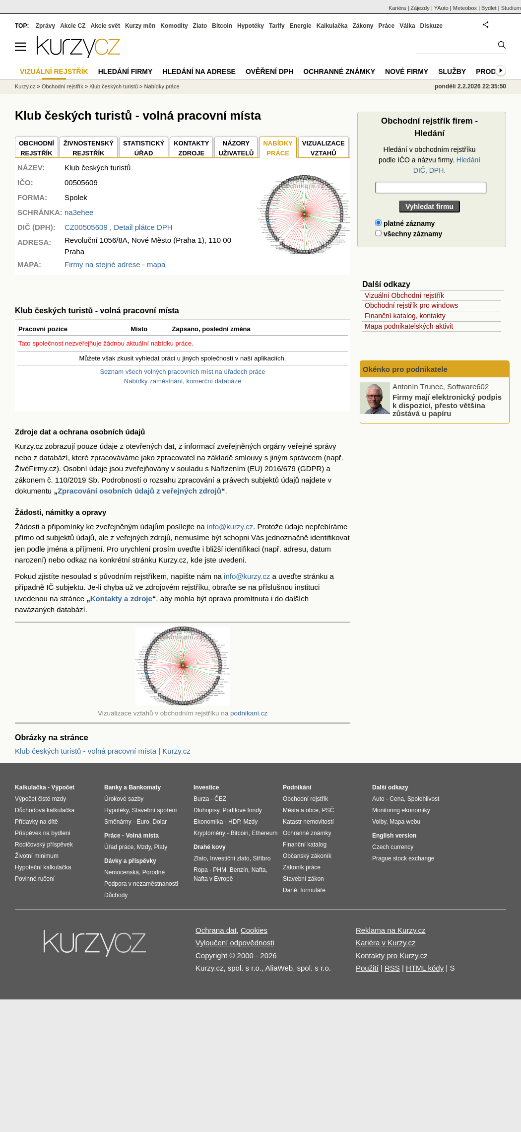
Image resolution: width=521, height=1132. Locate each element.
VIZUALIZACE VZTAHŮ (323, 148)
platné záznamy (405, 223)
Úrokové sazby (123, 798)
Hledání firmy (125, 71)
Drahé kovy (210, 847)
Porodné (153, 872)
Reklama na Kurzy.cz (391, 930)
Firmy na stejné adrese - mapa (115, 264)
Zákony (362, 25)
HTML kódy (425, 968)
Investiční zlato (229, 858)
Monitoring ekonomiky (401, 810)
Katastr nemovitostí (308, 821)
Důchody (116, 895)
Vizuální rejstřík (54, 71)
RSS (392, 968)
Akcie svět (105, 25)
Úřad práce (118, 847)
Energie (301, 25)
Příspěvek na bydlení (42, 833)
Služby (452, 71)
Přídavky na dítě (36, 821)
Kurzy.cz (25, 86)
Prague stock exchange (403, 858)
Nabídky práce (162, 86)
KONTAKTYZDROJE (191, 148)
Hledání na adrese (199, 71)
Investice (206, 787)
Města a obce (301, 810)
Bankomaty (145, 787)
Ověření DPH (269, 71)
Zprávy (45, 25)
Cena (397, 798)
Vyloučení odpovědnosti (234, 942)
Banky (113, 787)
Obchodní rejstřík (62, 86)
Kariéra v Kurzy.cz (386, 942)
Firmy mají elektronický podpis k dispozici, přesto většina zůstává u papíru (447, 405)
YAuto (441, 8)
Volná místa (142, 835)
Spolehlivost (423, 798)
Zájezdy (420, 8)
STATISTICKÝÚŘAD (143, 148)
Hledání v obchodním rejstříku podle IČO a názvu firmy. (429, 159)
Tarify (277, 25)
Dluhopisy (206, 810)
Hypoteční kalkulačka (43, 867)
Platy (161, 847)
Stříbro (261, 858)
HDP (234, 821)
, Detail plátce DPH (119, 227)
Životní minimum (37, 855)
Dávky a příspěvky (130, 860)
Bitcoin (222, 25)
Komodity (174, 25)
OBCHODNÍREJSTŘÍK (36, 148)
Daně (290, 890)
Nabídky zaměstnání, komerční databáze (182, 381)
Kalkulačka (332, 25)
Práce (387, 25)
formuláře (313, 890)
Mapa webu (405, 821)
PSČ (328, 810)
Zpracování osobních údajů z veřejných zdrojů (139, 491)
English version (394, 835)
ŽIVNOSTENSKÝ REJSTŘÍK (89, 148)
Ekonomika (208, 821)
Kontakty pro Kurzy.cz (392, 955)
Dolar (159, 821)
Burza (201, 798)
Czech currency (392, 847)
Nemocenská (121, 872)
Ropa (201, 869)
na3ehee (79, 212)
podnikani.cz (248, 713)
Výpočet (62, 787)
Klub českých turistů (113, 86)
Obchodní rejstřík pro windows (411, 305)
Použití (367, 968)
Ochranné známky (339, 71)
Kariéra (397, 8)
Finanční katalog (304, 844)
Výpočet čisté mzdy (40, 798)
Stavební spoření (154, 810)
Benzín (239, 869)
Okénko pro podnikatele (405, 369)
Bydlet (489, 8)
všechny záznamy (408, 234)
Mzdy (144, 847)
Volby (379, 821)
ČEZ (220, 798)
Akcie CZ (72, 25)
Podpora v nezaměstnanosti (141, 883)
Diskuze (431, 25)
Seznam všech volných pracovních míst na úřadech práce (182, 371)
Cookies (254, 930)
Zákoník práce (302, 867)
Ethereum (264, 833)
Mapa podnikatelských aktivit (409, 326)
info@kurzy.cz (230, 526)
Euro (142, 821)
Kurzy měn (140, 25)
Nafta (259, 869)
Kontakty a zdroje (121, 598)
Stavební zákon (303, 878)
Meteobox (465, 8)
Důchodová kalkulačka (44, 810)
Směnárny (117, 821)
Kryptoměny (209, 833)
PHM (219, 869)
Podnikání (297, 787)
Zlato (200, 25)
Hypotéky (250, 25)
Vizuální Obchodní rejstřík (404, 295)
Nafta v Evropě (213, 878)
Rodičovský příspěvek (44, 844)
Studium (511, 8)
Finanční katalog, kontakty (405, 316)
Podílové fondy (241, 810)
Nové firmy (406, 71)
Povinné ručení (35, 878)
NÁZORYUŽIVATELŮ (236, 148)
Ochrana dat (216, 930)
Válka (407, 25)
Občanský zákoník (307, 855)
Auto (378, 798)
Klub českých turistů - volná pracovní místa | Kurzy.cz (103, 751)
